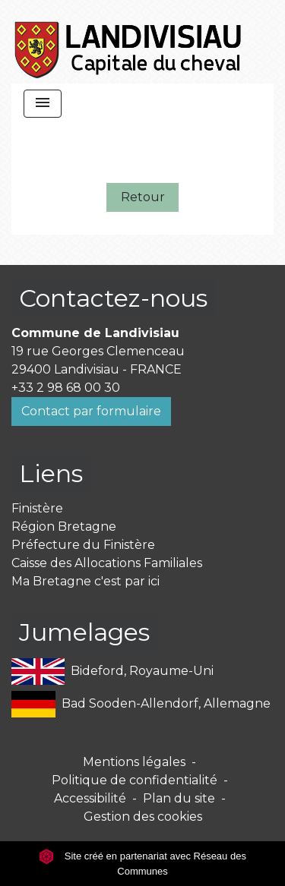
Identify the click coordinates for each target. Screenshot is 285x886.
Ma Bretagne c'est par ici (85, 581)
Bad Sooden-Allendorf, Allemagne (141, 704)
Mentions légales (134, 762)
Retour (143, 197)
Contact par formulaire (91, 411)
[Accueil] (128, 41)
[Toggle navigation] (43, 104)
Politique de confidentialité (134, 780)
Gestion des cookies (143, 816)
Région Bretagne (63, 526)
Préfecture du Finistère (83, 545)
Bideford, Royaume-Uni (112, 671)
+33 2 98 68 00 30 (65, 387)
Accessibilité (90, 798)
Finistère (37, 508)
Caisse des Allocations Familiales (106, 563)
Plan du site (179, 798)
